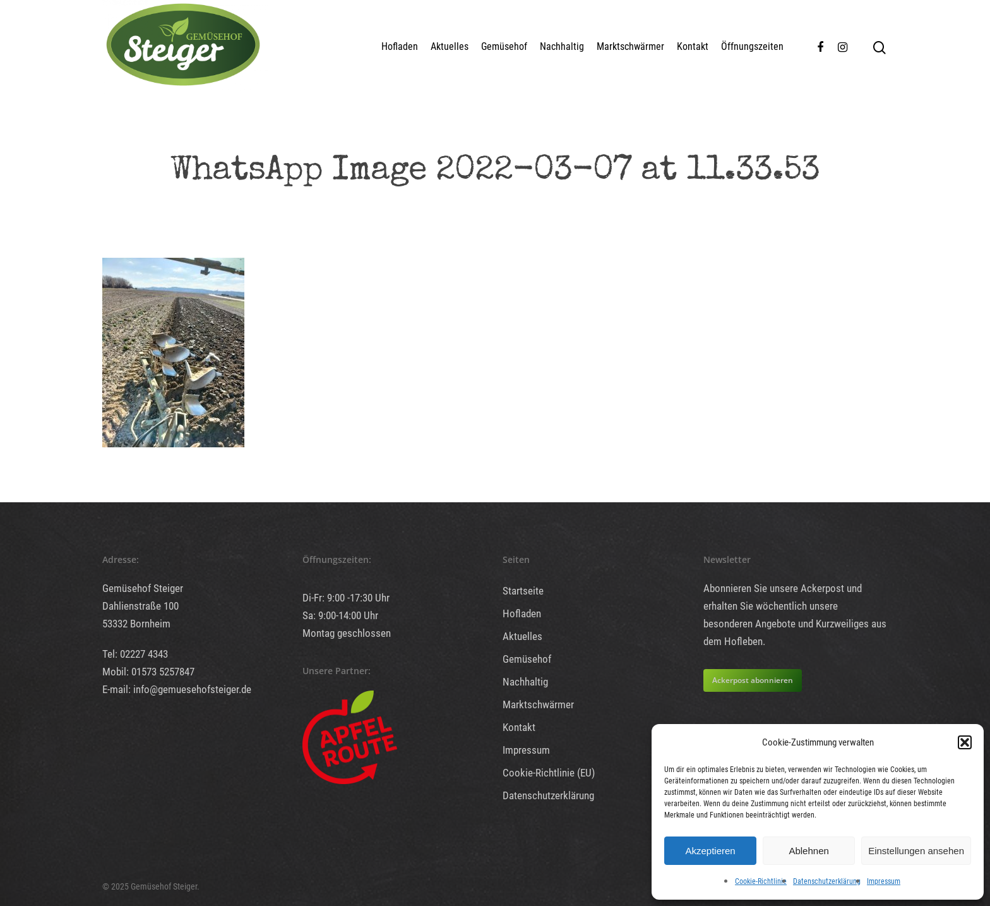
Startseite (523, 590)
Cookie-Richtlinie (761, 881)
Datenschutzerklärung (827, 881)
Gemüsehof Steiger (142, 588)
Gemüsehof (504, 46)
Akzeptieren (710, 850)
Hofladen (399, 46)
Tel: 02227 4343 (135, 654)
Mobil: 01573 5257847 (148, 671)
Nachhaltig (562, 46)
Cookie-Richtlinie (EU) (549, 772)
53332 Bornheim (136, 623)
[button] (964, 742)
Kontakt (692, 46)
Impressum (883, 881)
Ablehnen (808, 850)
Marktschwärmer (630, 46)
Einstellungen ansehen (916, 850)
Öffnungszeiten (752, 46)
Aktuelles (449, 46)
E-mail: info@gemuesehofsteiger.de (176, 689)
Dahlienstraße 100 (140, 606)
